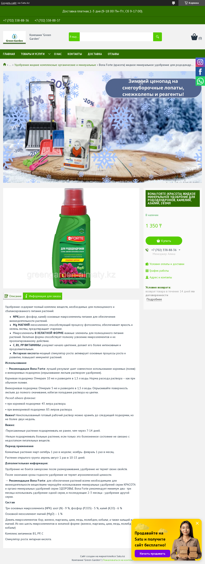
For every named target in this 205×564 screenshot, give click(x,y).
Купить (166, 241)
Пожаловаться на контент (118, 559)
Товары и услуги (33, 54)
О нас (58, 54)
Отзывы (113, 54)
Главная (9, 54)
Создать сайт (9, 2)
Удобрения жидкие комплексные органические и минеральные (55, 65)
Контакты (75, 54)
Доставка (95, 54)
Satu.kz (121, 556)
